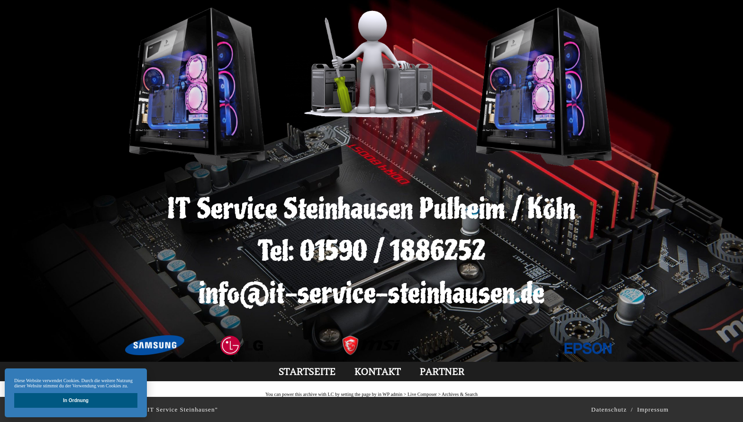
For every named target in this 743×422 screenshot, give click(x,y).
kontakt (377, 371)
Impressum (653, 409)
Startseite (307, 371)
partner (441, 371)
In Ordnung (76, 400)
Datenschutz (609, 409)
